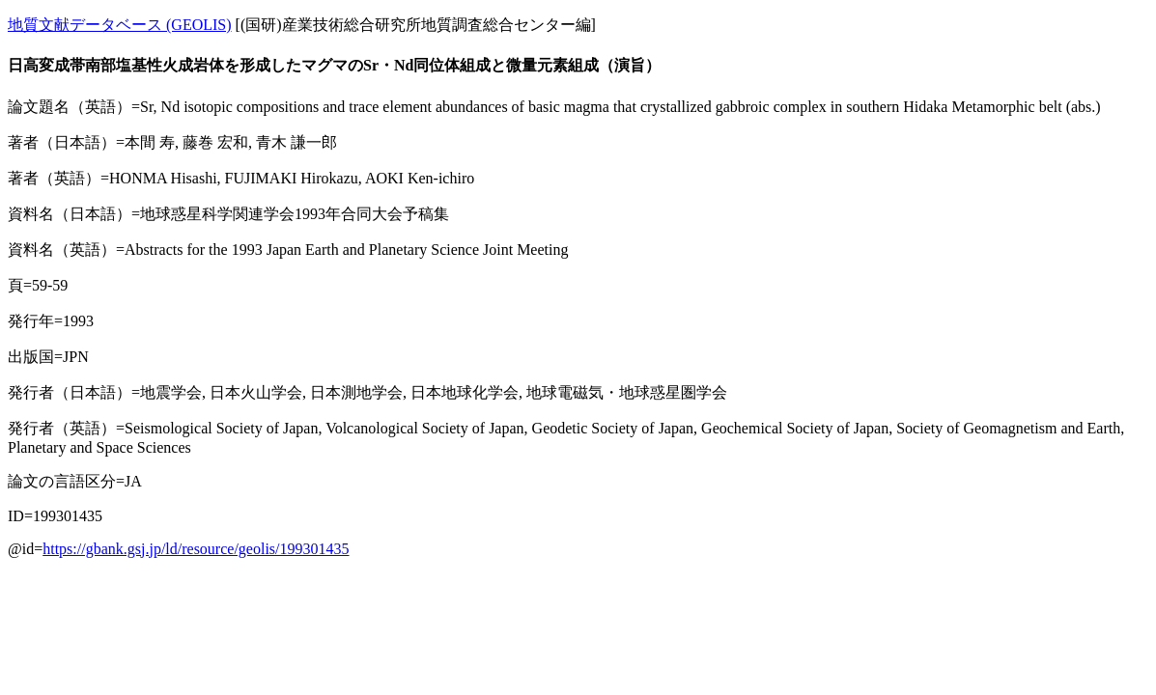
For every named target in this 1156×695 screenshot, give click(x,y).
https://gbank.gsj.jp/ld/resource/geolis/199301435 (195, 549)
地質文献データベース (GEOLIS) (120, 24)
